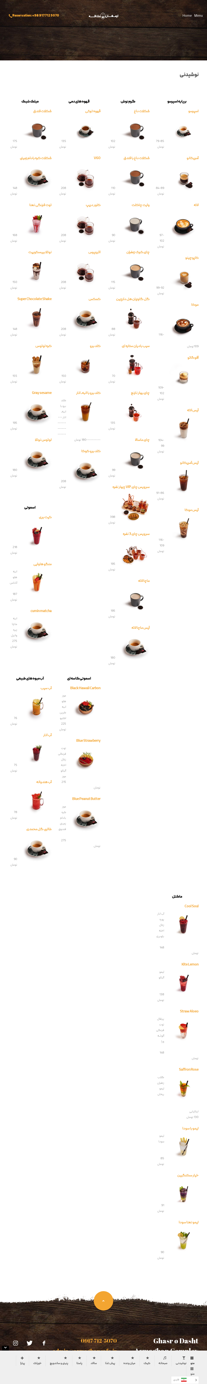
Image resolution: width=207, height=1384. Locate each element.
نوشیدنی (181, 1363)
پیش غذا (110, 1363)
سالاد (94, 1363)
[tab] (194, 1358)
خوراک (37, 1363)
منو (192, 1363)
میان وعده (129, 1363)
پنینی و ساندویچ (59, 1363)
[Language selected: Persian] (185, 1380)
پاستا (79, 1363)
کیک (147, 1363)
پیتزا (22, 1363)
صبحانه (162, 1363)
